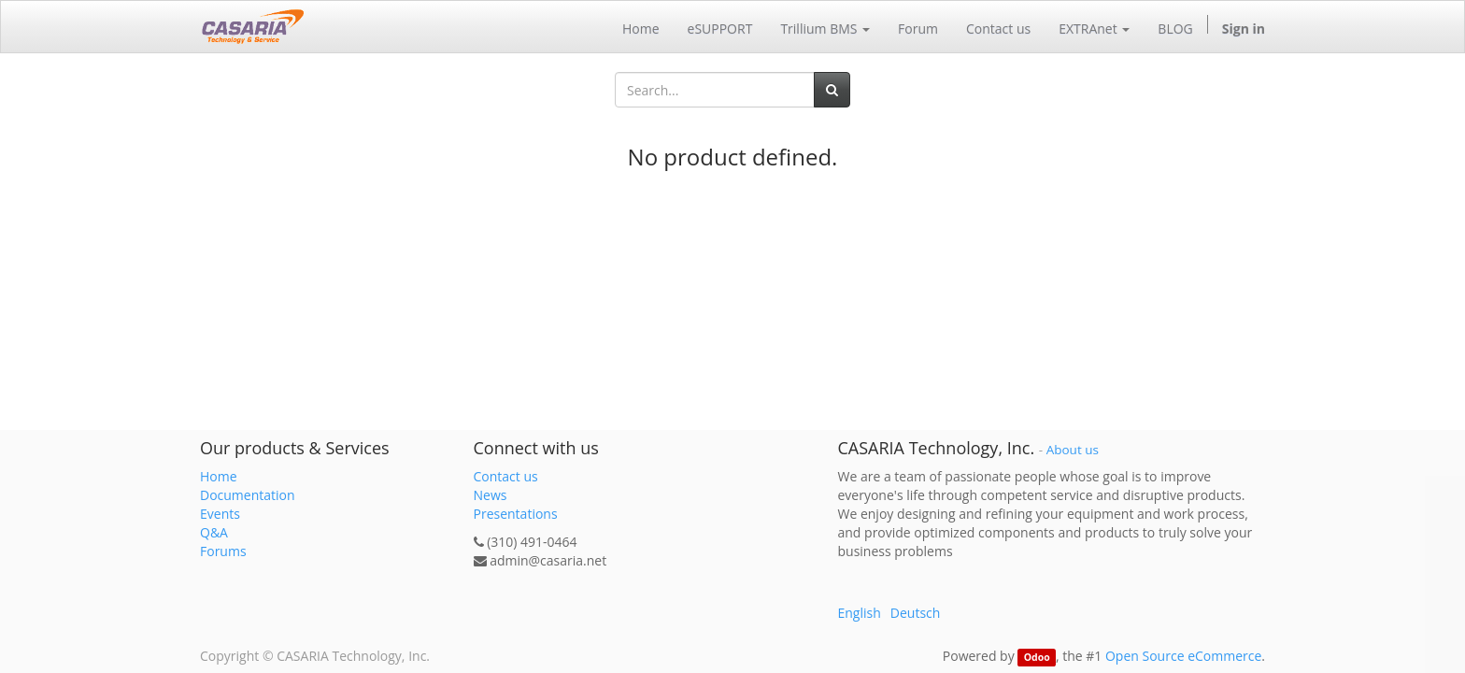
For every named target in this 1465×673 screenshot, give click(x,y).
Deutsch (915, 613)
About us (1072, 449)
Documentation (247, 495)
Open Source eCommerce (1183, 656)
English (859, 613)
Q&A (214, 532)
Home (218, 476)
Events (220, 514)
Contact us (506, 476)
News (490, 495)
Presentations (516, 514)
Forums (223, 551)
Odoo (1037, 657)
